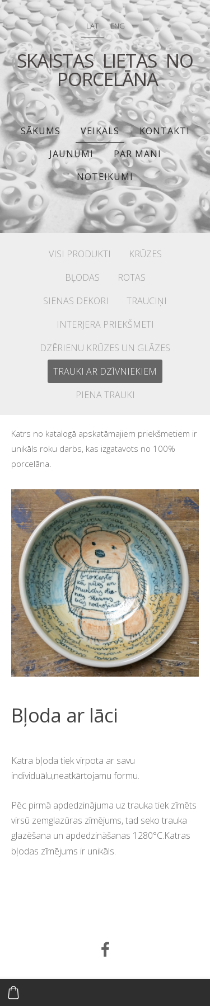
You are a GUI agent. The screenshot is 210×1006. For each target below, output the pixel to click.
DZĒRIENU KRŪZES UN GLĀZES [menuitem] (105, 348)
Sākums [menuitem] (40, 131)
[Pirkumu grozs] (13, 992)
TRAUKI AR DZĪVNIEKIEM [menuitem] (105, 371)
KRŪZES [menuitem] (145, 254)
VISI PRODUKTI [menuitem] (80, 254)
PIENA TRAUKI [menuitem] (105, 395)
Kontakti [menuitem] (164, 131)
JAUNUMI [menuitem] (71, 154)
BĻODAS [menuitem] (82, 277)
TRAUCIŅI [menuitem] (147, 301)
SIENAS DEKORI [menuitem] (76, 301)
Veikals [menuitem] (100, 131)
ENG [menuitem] (117, 26)
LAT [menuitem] (92, 26)
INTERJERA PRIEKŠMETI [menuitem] (105, 324)
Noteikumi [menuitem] (105, 177)
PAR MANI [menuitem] (137, 154)
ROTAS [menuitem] (132, 277)
